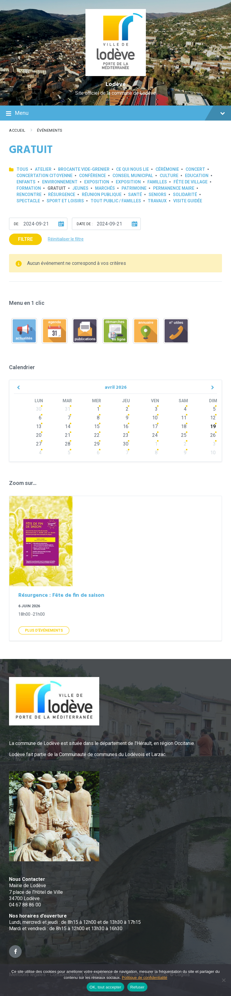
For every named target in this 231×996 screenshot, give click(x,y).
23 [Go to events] (125, 435)
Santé (135, 194)
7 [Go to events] (69, 418)
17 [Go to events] (155, 426)
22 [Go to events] (97, 435)
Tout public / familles (116, 200)
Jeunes (80, 188)
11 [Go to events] (183, 418)
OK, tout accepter (105, 987)
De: (16, 224)
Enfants (26, 181)
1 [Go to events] (98, 409)
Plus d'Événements (44, 630)
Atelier (43, 169)
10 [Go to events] (155, 418)
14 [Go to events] (67, 426)
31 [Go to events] (67, 409)
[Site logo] (115, 74)
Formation (29, 188)
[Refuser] (223, 980)
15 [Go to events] (97, 426)
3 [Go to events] (156, 409)
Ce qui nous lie (132, 169)
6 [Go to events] (40, 418)
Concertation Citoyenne (44, 175)
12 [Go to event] (213, 418)
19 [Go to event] (213, 426)
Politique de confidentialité (144, 977)
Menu (115, 114)
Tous (22, 169)
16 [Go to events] (125, 426)
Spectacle (28, 200)
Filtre (25, 239)
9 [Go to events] (127, 418)
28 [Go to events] (67, 444)
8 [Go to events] (98, 418)
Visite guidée (187, 200)
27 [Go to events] (39, 444)
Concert (195, 169)
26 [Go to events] (213, 435)
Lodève (116, 84)
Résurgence (61, 194)
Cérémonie (167, 169)
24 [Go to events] (155, 435)
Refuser (137, 987)
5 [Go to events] (69, 452)
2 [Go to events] (127, 409)
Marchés (105, 188)
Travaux (157, 200)
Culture (169, 175)
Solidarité (185, 194)
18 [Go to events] (183, 426)
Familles (157, 181)
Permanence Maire (173, 188)
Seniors (157, 194)
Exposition (96, 181)
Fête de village (191, 181)
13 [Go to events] (39, 426)
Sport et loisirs (65, 200)
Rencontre (29, 194)
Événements (50, 130)
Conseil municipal (132, 175)
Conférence (92, 175)
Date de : (85, 224)
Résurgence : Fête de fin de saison (61, 595)
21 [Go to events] (67, 435)
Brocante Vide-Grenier (83, 169)
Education (196, 175)
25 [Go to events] (183, 435)
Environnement (60, 181)
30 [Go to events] (39, 409)
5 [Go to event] (214, 409)
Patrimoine (134, 188)
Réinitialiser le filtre (66, 239)
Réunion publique (102, 194)
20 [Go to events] (39, 435)
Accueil (17, 130)
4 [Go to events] (185, 409)
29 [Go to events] (97, 444)
